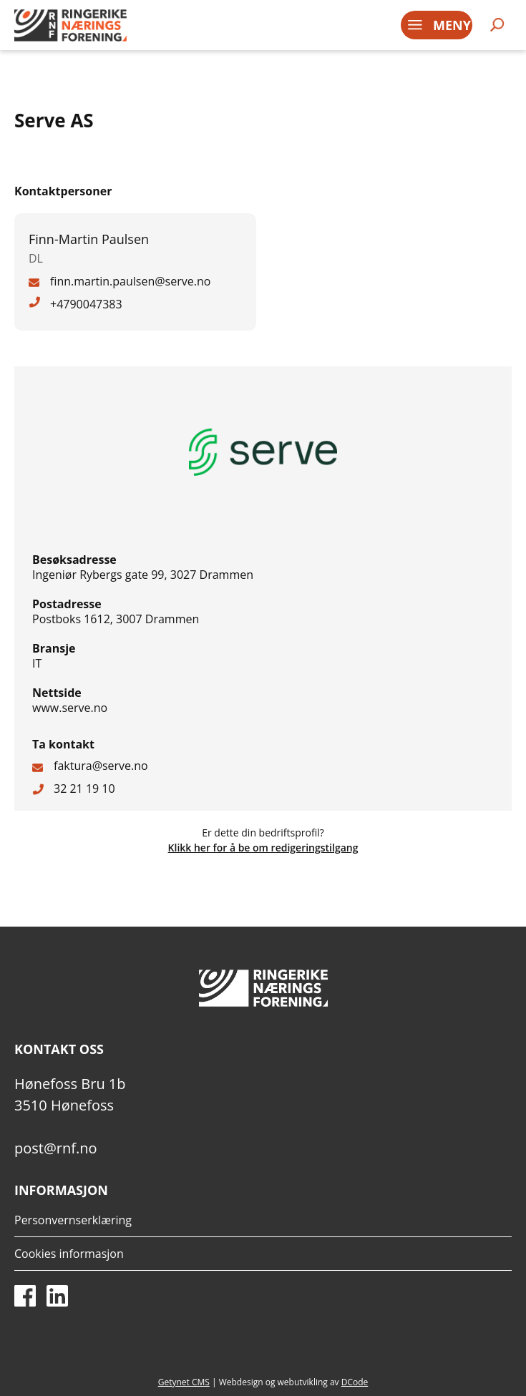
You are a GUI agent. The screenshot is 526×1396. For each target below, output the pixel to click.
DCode (355, 1382)
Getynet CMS (184, 1382)
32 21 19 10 (84, 788)
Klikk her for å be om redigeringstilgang (263, 847)
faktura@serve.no (101, 765)
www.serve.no (69, 708)
